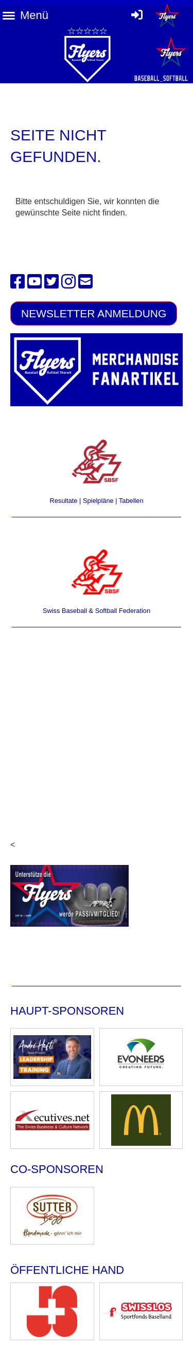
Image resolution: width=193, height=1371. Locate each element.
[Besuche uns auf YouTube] (34, 282)
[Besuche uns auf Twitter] (51, 282)
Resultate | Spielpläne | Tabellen (96, 500)
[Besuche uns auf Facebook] (17, 282)
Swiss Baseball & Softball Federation (96, 611)
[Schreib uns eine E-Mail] (85, 282)
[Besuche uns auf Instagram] (68, 282)
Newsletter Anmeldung (93, 313)
